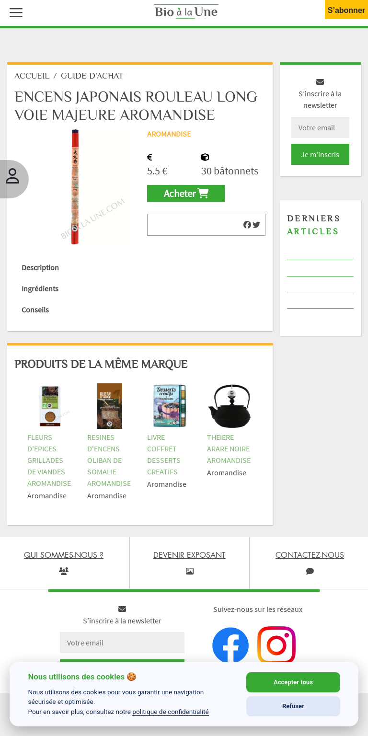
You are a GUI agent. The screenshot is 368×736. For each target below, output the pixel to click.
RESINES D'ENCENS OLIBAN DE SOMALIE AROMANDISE (109, 460)
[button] (14, 11)
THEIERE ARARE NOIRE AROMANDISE (229, 448)
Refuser (293, 706)
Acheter (186, 193)
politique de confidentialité (170, 711)
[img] (247, 225)
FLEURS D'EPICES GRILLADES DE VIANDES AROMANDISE (49, 460)
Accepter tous (293, 682)
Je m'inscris (320, 154)
